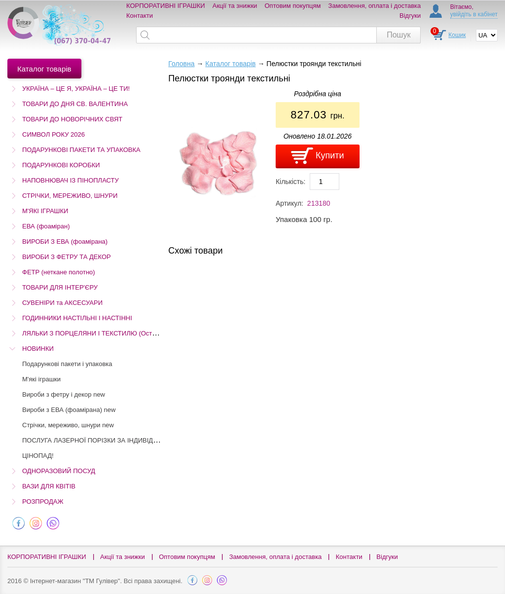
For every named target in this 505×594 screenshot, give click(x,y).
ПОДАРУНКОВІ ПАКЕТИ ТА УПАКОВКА (81, 149)
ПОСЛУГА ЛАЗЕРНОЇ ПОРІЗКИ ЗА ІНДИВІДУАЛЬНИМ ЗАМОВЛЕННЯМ (129, 440)
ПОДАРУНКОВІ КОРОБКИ (61, 165)
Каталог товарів (230, 64)
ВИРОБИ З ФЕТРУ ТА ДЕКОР (66, 256)
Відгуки (410, 15)
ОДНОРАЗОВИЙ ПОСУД (58, 471)
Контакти (139, 15)
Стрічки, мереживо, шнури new (68, 425)
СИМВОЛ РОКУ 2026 (53, 134)
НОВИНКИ (38, 348)
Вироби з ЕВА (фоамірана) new (68, 409)
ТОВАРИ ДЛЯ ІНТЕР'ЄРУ (60, 287)
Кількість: (291, 181)
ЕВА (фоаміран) (46, 226)
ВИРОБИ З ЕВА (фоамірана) (65, 241)
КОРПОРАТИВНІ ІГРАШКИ (165, 5)
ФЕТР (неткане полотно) (58, 272)
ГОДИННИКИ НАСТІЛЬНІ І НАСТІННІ (77, 318)
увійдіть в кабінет (474, 14)
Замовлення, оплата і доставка (374, 5)
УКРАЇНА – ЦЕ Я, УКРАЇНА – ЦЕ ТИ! (76, 88)
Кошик (457, 35)
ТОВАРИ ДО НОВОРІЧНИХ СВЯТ (72, 119)
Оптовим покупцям (293, 5)
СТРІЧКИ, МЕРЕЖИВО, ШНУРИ (69, 195)
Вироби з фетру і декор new (63, 394)
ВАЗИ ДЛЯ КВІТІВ (48, 486)
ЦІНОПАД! (38, 455)
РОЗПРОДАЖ (42, 501)
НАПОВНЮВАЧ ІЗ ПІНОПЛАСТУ (70, 180)
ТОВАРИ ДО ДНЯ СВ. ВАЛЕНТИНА (75, 104)
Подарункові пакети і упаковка (67, 364)
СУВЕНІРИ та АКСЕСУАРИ (62, 302)
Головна (181, 64)
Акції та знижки (235, 5)
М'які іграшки (41, 379)
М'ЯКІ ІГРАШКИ (45, 211)
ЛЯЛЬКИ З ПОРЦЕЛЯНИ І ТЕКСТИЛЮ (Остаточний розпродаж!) (118, 333)
